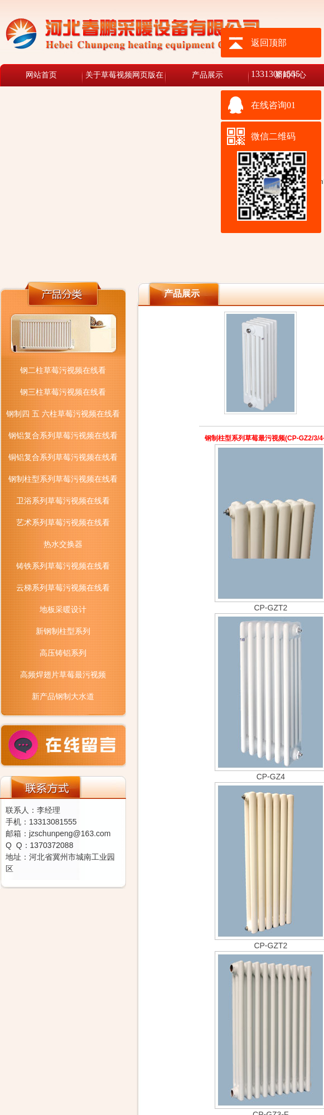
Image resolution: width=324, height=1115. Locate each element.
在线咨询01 (273, 105)
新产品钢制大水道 (63, 696)
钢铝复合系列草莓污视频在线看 (63, 435)
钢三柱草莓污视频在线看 (63, 391)
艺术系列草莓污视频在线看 (63, 522)
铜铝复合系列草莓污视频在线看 (63, 457)
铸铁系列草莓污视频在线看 (63, 565)
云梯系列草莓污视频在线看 (63, 587)
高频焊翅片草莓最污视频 (63, 674)
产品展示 (207, 75)
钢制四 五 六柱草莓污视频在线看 (63, 413)
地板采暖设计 (63, 609)
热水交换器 (63, 544)
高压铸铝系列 (63, 652)
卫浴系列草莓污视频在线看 (63, 500)
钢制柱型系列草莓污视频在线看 (63, 478)
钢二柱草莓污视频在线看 (63, 370)
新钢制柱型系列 (63, 631)
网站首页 (41, 75)
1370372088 (52, 845)
